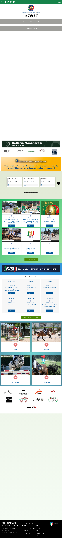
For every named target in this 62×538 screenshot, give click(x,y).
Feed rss (41, 531)
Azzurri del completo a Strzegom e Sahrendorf (30, 287)
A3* (9, 179)
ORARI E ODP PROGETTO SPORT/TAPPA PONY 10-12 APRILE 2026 (11, 220)
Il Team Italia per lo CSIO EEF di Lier (30, 304)
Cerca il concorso (29, 527)
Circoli (40, 526)
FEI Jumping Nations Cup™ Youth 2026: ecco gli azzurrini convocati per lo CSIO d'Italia (11, 288)
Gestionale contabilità (41, 534)
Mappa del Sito (31, 524)
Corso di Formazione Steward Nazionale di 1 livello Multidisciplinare (30, 247)
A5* (25, 179)
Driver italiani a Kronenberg (11, 303)
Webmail (29, 533)
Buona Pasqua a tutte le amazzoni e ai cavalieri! (50, 219)
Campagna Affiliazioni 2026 (31, 22)
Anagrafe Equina (32, 28)
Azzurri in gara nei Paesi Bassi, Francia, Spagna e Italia (49, 304)
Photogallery (30, 521)
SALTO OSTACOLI (13, 177)
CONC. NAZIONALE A (46, 179)
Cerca (40, 521)
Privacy (40, 524)
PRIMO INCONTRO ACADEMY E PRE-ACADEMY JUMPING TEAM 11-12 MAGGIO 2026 (30, 220)
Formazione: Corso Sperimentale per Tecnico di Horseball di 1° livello (11, 247)
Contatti (29, 531)
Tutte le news (31, 258)
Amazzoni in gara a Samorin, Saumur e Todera (49, 287)
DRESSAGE (44, 177)
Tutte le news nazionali (31, 316)
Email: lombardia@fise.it (12, 530)
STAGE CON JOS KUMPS (49, 246)
